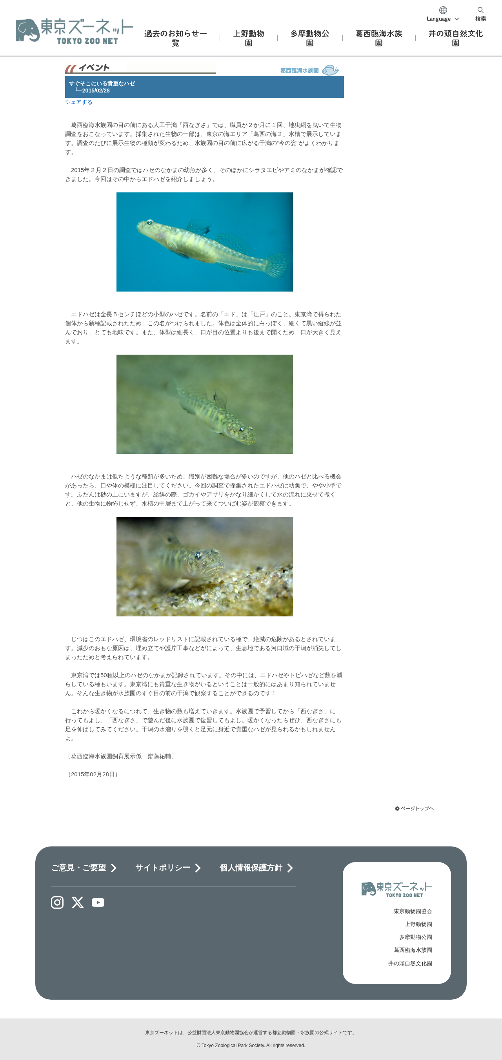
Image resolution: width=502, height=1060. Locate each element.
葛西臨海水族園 (413, 950)
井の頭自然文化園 (410, 963)
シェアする (79, 102)
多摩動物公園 (415, 937)
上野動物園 (418, 924)
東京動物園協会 (413, 911)
